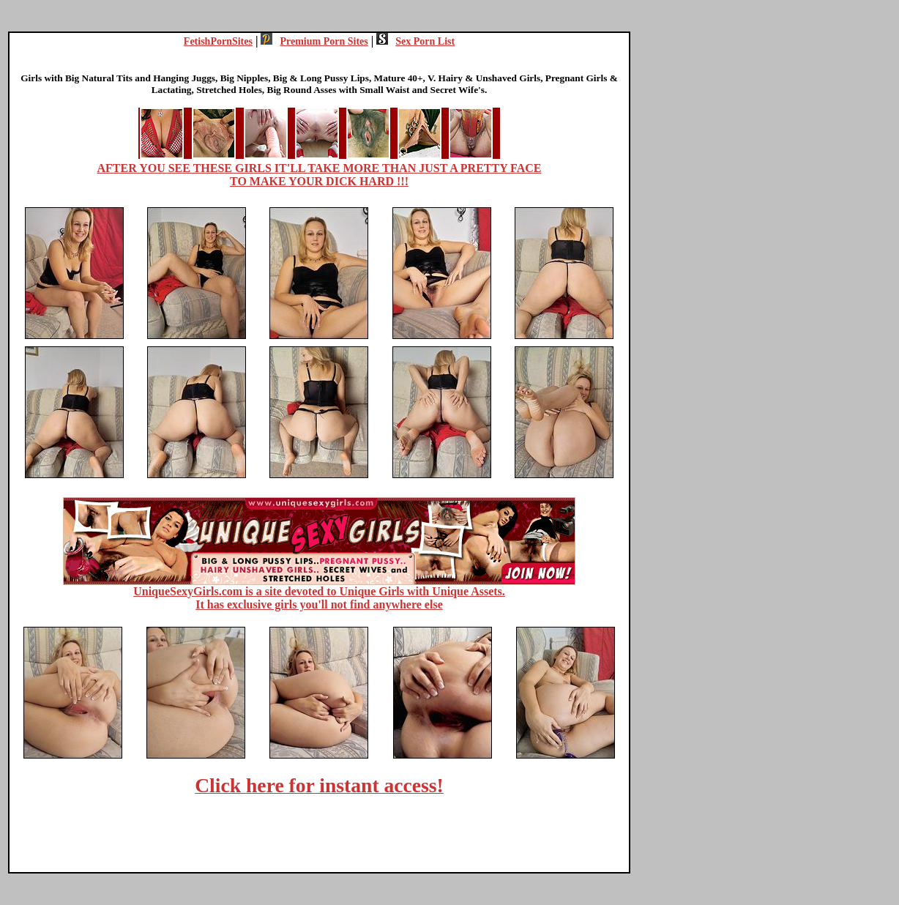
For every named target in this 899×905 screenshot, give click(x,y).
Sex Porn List (415, 41)
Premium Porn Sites (314, 41)
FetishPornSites (218, 41)
